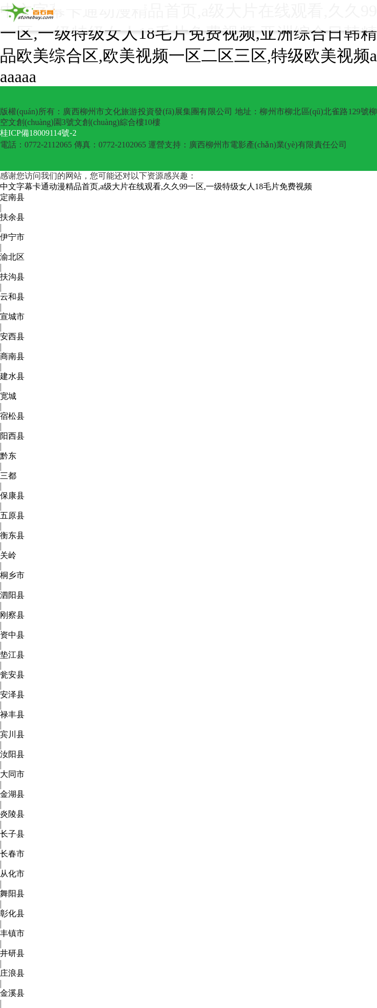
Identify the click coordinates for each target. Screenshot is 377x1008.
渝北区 (12, 257)
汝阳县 (12, 754)
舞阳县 (12, 893)
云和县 (12, 296)
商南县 (12, 356)
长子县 (12, 833)
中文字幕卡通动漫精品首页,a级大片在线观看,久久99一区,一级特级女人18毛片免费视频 (156, 186)
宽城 (8, 396)
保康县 (12, 495)
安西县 (12, 336)
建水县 (12, 376)
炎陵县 (12, 814)
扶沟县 (12, 276)
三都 (8, 475)
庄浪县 (12, 973)
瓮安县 (12, 674)
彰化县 (12, 913)
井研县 (12, 953)
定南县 (12, 197)
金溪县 (12, 993)
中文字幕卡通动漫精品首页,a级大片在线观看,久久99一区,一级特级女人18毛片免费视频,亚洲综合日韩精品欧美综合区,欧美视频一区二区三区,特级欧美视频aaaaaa (188, 44)
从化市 (12, 873)
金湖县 (12, 794)
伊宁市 (12, 237)
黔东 (8, 455)
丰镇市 (12, 933)
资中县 (12, 635)
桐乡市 (12, 575)
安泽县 (12, 694)
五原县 (12, 515)
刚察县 (12, 615)
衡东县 (12, 535)
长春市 (12, 853)
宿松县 (12, 416)
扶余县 (12, 217)
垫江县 (12, 654)
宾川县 (12, 734)
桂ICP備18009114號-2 (38, 133)
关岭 (8, 555)
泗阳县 (12, 595)
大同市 (12, 774)
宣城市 (12, 316)
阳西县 (12, 436)
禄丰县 (12, 714)
